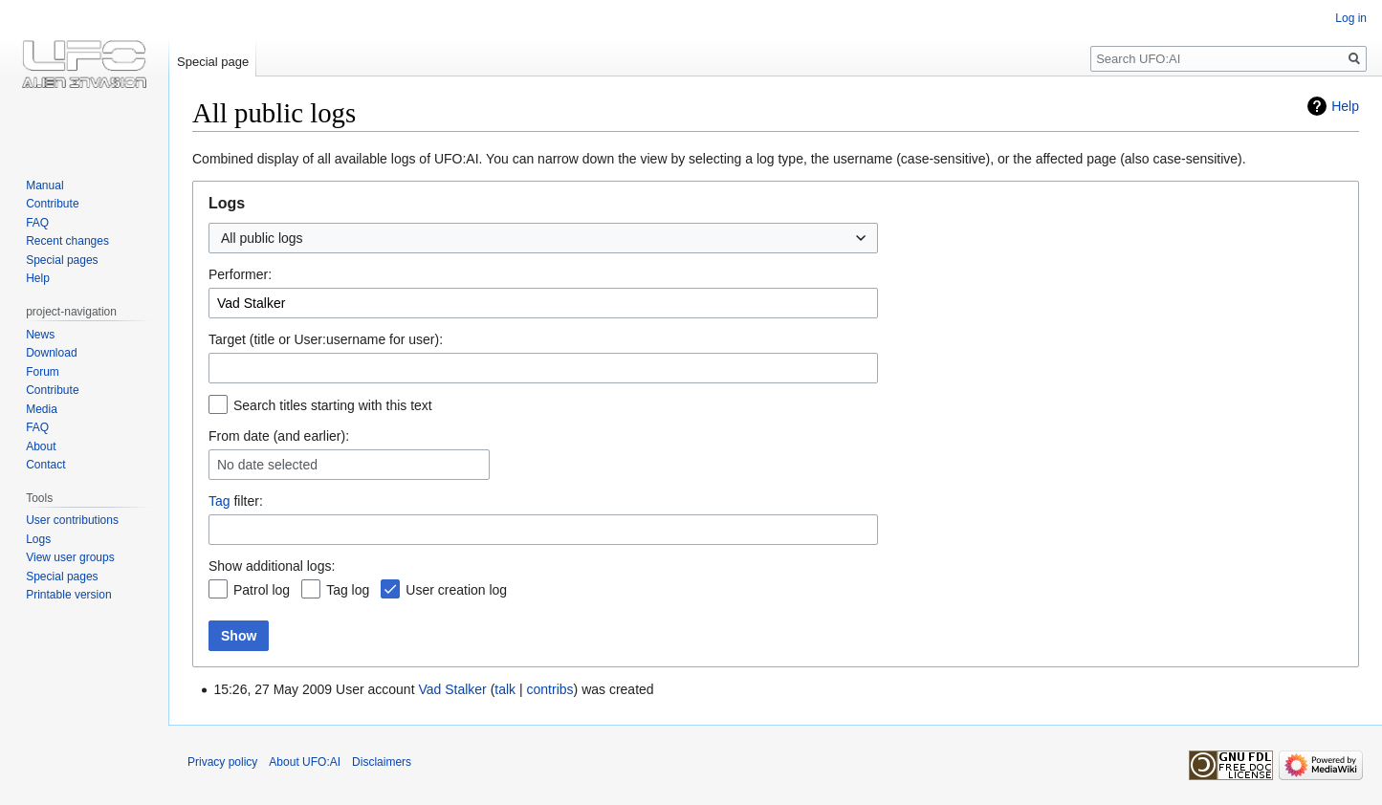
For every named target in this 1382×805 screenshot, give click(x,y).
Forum (42, 372)
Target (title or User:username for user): (325, 339)
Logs (38, 539)
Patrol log (261, 590)
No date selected (267, 464)
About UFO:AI (304, 762)
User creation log (456, 590)
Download (51, 352)
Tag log (347, 590)
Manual (44, 185)
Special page (213, 61)
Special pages (62, 260)
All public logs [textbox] (262, 238)
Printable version (68, 594)
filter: (235, 501)
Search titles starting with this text (332, 405)
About (40, 446)
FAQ (37, 222)
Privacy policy (222, 762)
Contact (45, 464)
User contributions (72, 520)
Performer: (240, 274)
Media (41, 409)
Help (1345, 106)
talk (505, 689)
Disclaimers (381, 762)
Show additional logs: (271, 566)
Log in (1351, 18)
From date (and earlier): (278, 436)
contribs (550, 689)
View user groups (70, 557)
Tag (219, 501)
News (40, 334)
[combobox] (543, 238)
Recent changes (67, 241)
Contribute (52, 203)
